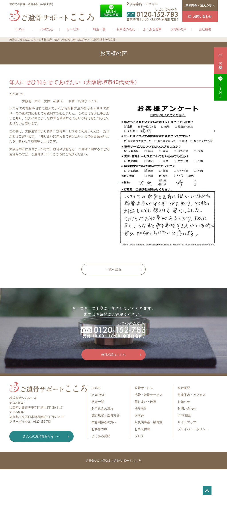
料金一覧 (99, 29)
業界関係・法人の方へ (200, 5)
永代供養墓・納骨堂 (148, 422)
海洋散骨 (141, 408)
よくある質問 (152, 29)
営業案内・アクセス (144, 4)
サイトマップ (187, 422)
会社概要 (205, 29)
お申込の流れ (125, 29)
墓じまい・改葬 (145, 401)
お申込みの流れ (102, 408)
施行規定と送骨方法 (105, 415)
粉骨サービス (144, 388)
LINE (220, 87)
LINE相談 (184, 415)
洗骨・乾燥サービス (148, 394)
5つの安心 (46, 29)
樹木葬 (139, 415)
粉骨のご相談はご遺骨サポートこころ (115, 460)
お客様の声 (178, 29)
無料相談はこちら (113, 354)
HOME (19, 29)
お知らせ (184, 401)
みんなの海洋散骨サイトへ (41, 436)
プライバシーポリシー (193, 429)
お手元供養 (142, 429)
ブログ (139, 436)
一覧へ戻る (113, 269)
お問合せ (220, 60)
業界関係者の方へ (104, 422)
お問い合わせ (202, 16)
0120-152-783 (42, 421)
